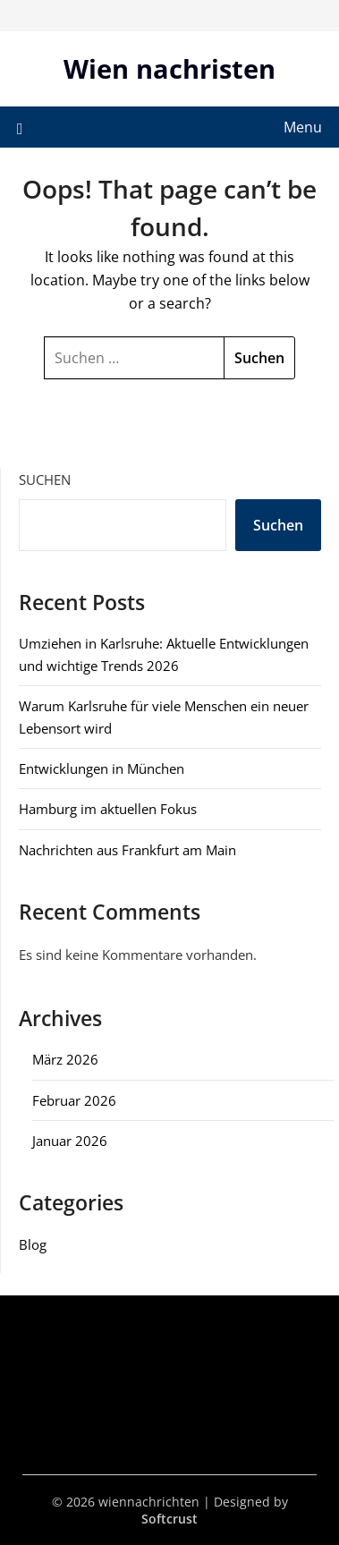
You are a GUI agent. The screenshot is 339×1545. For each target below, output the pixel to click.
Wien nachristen (169, 68)
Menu (303, 127)
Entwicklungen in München (101, 768)
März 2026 (65, 1059)
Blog (33, 1244)
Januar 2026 (69, 1141)
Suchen (45, 479)
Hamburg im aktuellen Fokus (108, 809)
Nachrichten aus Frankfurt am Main (127, 850)
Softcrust (169, 1518)
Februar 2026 (74, 1100)
